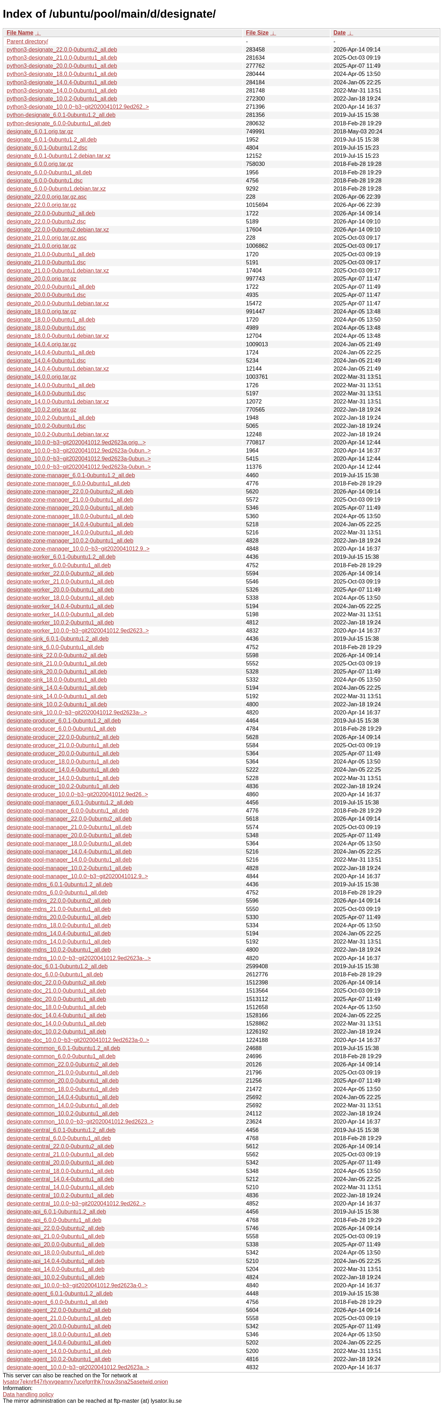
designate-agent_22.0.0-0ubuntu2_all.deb (59, 1310)
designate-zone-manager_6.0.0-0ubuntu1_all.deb (68, 483)
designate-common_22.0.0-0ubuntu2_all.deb (63, 1064)
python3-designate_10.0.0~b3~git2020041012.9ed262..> (78, 107)
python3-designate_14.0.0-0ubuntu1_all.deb (62, 91)
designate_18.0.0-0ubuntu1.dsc (46, 328)
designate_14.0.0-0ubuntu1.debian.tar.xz (58, 402)
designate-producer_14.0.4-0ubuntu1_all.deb (63, 770)
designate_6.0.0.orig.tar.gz (40, 164)
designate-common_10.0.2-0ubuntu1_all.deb (63, 1113)
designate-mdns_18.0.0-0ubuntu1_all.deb (59, 925)
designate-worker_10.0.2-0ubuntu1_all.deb (60, 622)
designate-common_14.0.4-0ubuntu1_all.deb (63, 1097)
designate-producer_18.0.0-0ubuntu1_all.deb (63, 762)
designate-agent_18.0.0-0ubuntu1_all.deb (59, 1334)
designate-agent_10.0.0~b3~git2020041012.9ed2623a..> (78, 1367)
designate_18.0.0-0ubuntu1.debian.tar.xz (58, 336)
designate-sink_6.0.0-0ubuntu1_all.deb (55, 647)
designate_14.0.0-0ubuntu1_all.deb (51, 385)
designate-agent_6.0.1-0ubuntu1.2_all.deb (60, 1294)
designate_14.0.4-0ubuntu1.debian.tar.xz (58, 369)
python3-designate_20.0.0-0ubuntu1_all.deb (62, 66)
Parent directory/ (27, 41)
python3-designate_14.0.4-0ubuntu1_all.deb (62, 82)
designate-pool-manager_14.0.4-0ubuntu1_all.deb (69, 852)
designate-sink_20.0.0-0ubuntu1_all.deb (57, 672)
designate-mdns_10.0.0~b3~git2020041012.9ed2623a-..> (79, 958)
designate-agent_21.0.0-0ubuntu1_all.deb (59, 1318)
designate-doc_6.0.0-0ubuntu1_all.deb (55, 974)
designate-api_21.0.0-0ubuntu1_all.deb (56, 1236)
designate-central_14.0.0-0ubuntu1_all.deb (60, 1187)
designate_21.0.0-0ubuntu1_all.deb (51, 254)
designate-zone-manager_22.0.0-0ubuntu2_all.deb (70, 492)
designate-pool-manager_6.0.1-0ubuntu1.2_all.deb (70, 803)
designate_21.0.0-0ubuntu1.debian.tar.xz (58, 271)
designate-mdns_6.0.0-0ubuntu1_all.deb (57, 893)
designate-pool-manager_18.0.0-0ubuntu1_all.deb (69, 843)
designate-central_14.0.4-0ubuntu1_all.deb (60, 1179)
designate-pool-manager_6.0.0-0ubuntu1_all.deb (68, 811)
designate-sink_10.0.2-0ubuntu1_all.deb (57, 704)
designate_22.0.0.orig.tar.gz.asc (47, 197)
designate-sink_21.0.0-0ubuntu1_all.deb (57, 663)
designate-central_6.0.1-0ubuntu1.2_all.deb (61, 1130)
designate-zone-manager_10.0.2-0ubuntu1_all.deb (70, 541)
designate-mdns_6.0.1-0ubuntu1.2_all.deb (59, 884)
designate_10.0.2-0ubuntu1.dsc (46, 426)
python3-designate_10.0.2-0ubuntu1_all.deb (62, 99)
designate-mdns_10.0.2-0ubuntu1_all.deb (59, 950)
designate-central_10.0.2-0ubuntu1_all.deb (60, 1195)
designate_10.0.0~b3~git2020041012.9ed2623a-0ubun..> (79, 451)
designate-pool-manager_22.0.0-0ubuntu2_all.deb (69, 819)
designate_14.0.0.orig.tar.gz (41, 377)
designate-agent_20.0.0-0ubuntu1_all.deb (59, 1326)
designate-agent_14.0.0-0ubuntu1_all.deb (59, 1351)
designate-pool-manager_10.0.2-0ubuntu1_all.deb (69, 868)
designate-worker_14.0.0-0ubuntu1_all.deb (60, 614)
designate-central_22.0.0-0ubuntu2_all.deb (60, 1146)
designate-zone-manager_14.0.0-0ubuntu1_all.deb (70, 532)
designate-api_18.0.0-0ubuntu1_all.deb (56, 1253)
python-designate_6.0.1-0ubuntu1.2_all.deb (61, 115)
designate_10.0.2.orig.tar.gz (41, 410)
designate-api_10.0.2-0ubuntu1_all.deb (56, 1277)
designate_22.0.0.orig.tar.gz (41, 205)
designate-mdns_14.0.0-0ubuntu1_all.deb (59, 942)
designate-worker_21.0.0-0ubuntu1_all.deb (60, 582)
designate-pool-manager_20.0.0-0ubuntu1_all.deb (69, 835)
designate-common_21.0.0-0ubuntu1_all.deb (63, 1073)
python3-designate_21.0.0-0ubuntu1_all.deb (62, 58)
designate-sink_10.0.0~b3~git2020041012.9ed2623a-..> (77, 713)
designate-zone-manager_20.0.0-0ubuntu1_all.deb (70, 508)
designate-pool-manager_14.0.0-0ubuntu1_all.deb (69, 860)
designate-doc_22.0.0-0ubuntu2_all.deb (56, 983)
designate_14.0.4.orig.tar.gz (41, 344)
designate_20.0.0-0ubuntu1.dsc (46, 295)
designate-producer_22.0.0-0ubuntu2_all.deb (63, 737)
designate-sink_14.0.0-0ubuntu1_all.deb (57, 696)
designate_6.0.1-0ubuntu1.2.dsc (47, 148)
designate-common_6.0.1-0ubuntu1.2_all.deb (63, 1048)
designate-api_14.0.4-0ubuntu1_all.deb (56, 1261)
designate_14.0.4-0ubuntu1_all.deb (51, 352)
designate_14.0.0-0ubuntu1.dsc (46, 393)
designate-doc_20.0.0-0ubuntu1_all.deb (56, 999)
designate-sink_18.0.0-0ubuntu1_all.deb (57, 680)
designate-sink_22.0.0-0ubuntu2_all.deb (57, 655)
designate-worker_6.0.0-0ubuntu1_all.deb (59, 565)
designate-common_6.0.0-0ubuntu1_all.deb (61, 1056)
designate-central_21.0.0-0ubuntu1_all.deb (60, 1154)
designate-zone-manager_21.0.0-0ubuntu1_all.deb (70, 500)
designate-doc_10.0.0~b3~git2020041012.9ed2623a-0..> (78, 1040)
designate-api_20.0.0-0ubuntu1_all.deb (56, 1244)
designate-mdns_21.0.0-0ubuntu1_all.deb (59, 909)
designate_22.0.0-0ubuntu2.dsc (46, 221)
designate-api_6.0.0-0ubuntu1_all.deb (54, 1220)
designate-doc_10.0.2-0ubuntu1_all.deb (56, 1032)
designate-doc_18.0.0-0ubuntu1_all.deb (56, 1007)
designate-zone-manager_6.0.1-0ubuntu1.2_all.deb (71, 475)
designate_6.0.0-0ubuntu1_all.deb (49, 172)
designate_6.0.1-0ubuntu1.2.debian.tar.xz (58, 156)
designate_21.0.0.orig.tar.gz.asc (47, 238)
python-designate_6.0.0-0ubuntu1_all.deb (59, 123)
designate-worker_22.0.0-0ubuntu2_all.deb (60, 573)
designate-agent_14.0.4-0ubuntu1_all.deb (59, 1343)
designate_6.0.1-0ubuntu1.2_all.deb (52, 140)
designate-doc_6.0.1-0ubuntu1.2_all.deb (57, 966)
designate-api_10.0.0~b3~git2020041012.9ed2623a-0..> (77, 1285)
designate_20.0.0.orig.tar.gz (41, 279)
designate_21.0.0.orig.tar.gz (41, 246)
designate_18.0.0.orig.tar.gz (41, 312)
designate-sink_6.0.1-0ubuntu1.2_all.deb (58, 639)
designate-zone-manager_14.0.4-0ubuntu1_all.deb (70, 524)
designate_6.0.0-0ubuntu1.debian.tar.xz (56, 189)
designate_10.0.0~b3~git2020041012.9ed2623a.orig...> (76, 442)
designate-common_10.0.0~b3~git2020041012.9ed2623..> (80, 1122)
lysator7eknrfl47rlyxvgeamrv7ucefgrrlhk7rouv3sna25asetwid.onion (85, 1382)
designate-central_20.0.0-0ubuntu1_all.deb (60, 1163)
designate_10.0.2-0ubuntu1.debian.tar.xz (58, 434)
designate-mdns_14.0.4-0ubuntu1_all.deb (59, 933)
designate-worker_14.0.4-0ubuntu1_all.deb (60, 606)
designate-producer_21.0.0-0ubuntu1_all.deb (63, 745)
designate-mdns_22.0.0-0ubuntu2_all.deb (59, 901)
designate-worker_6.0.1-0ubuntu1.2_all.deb (61, 557)
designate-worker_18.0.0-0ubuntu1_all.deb (60, 598)
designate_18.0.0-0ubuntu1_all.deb (51, 320)
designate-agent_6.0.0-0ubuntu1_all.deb (57, 1302)
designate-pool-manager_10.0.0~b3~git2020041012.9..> (77, 876)
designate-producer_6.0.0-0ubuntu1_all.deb (61, 729)
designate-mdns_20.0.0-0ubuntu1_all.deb (59, 917)
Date (339, 33)
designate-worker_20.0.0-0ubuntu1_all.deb (60, 590)
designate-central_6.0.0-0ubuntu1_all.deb (59, 1138)
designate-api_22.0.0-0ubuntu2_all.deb (56, 1228)
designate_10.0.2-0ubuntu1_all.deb (51, 418)
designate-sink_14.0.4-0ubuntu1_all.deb (57, 688)
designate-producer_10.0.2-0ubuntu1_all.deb (63, 786)
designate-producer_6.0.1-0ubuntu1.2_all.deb (64, 721)
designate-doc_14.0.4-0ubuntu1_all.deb (56, 1015)
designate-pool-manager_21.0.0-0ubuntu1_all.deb (69, 827)
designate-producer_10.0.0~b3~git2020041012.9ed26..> (77, 794)
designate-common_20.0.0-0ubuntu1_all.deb (63, 1081)
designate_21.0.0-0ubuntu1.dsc (46, 262)
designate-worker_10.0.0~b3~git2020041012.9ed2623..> (78, 631)
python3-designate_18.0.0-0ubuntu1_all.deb (62, 74)
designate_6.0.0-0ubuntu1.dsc (44, 181)
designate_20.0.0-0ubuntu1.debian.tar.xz (58, 303)
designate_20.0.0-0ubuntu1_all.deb (51, 287)
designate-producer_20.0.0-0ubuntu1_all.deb (63, 753)
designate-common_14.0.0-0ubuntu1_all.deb (63, 1105)
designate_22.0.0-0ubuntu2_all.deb (51, 213)
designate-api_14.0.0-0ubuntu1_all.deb (56, 1269)
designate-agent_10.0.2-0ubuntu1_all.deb (59, 1359)
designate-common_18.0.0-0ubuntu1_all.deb (63, 1089)
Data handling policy (28, 1394)
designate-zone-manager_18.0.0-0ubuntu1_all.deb (70, 516)
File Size (257, 33)
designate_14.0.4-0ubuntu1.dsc (46, 361)
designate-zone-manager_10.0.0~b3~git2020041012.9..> (78, 549)
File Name (20, 33)
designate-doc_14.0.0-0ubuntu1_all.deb (56, 1023)
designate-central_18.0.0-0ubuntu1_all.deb (60, 1171)
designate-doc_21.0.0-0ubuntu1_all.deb (56, 991)
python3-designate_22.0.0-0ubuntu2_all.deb (62, 50)
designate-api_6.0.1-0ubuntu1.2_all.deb (56, 1212)
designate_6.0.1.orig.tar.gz (40, 131)
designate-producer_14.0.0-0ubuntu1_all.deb (63, 778)
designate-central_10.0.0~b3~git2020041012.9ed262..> (76, 1204)
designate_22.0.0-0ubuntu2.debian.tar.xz (58, 230)
